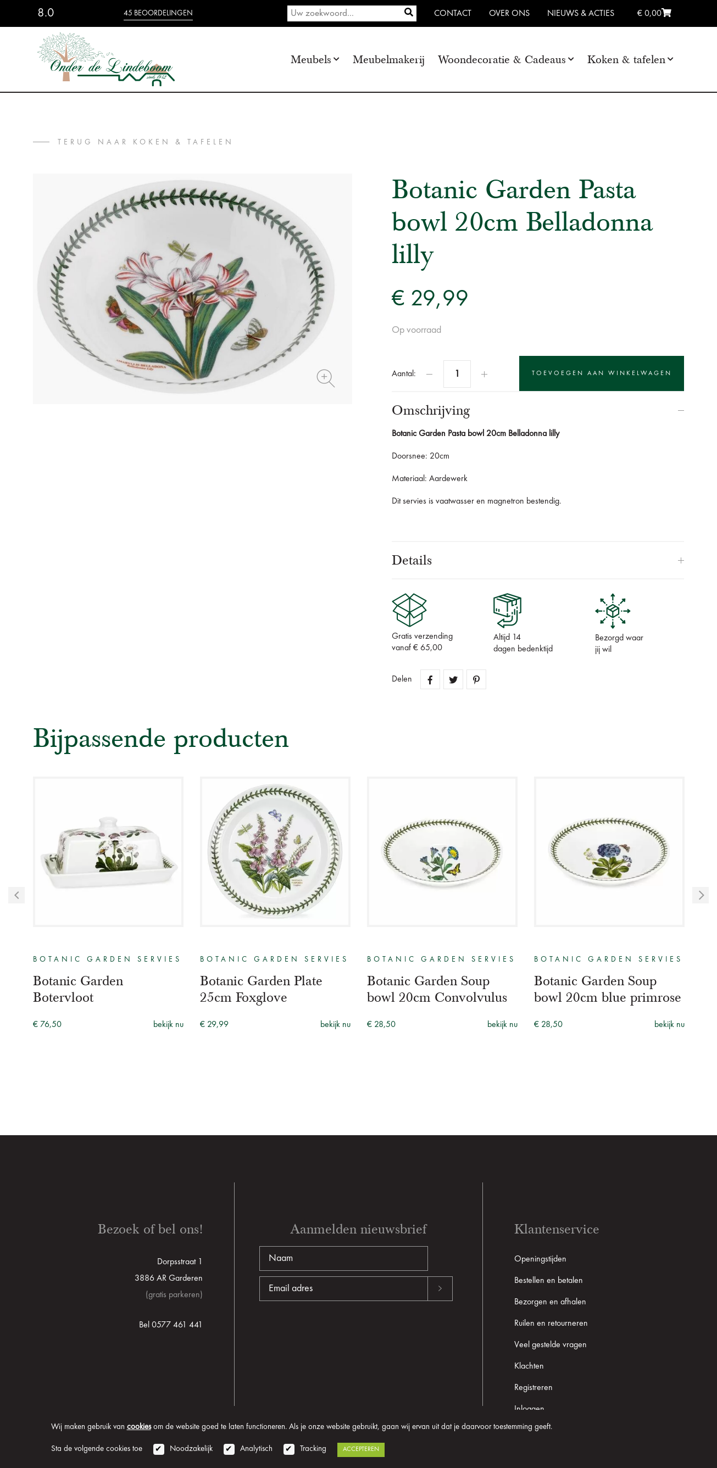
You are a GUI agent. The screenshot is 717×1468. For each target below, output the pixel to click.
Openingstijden (540, 1259)
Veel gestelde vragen (550, 1345)
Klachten (529, 1366)
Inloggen (529, 1409)
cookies (139, 1427)
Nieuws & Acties (580, 13)
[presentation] (342, 1336)
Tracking (313, 1449)
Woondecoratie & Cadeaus (502, 59)
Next (700, 895)
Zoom (325, 378)
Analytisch (256, 1449)
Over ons (509, 13)
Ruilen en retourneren (551, 1323)
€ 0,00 (654, 13)
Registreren (533, 1387)
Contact (452, 13)
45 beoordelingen (158, 13)
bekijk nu (168, 1024)
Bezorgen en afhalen (550, 1302)
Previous (16, 895)
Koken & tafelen (626, 59)
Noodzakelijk (191, 1449)
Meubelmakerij (389, 59)
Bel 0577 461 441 (171, 1325)
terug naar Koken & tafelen (146, 142)
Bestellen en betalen (548, 1280)
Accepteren (361, 1449)
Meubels (311, 59)
